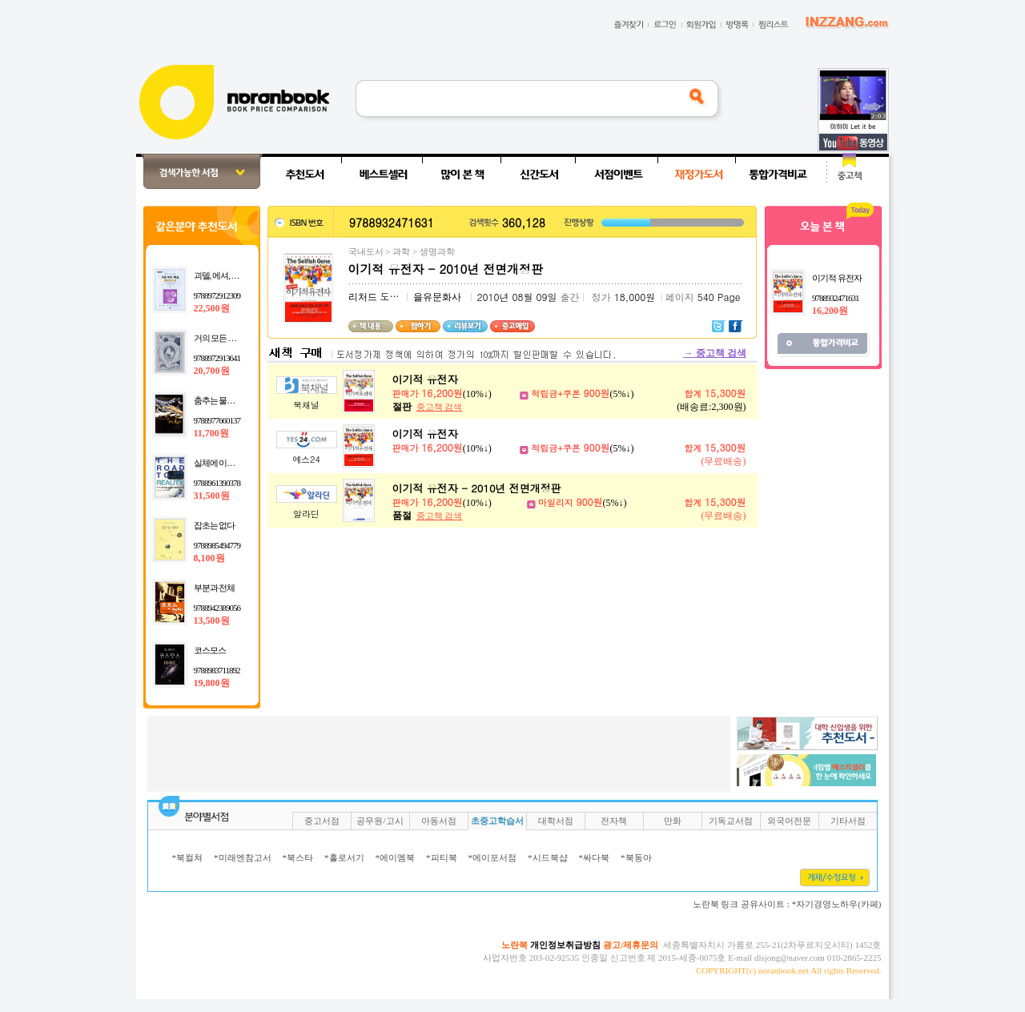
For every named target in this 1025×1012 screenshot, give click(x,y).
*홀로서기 (344, 857)
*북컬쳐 (187, 857)
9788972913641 (217, 358)
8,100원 (209, 558)
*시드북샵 (548, 857)
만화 (672, 820)
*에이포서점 (492, 857)
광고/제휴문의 (630, 945)
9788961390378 (217, 483)
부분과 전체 (214, 587)
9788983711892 (217, 670)
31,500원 (212, 495)
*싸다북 (594, 857)
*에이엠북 (396, 857)
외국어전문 (789, 820)
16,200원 (830, 310)
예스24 (306, 459)
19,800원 (212, 683)
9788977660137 (217, 420)
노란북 (514, 945)
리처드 (362, 297)
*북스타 (298, 857)
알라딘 (306, 514)
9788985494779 (217, 545)
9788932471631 (835, 298)
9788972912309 (217, 295)
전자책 (614, 820)
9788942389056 (217, 607)
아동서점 (438, 820)
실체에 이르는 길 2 (226, 463)
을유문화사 (437, 297)
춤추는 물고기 (218, 400)
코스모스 (210, 650)
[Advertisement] (83, 394)
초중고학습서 (497, 820)
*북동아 (636, 857)
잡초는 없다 (214, 525)
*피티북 (441, 857)
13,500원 (212, 620)
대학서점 (555, 820)
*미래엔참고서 (242, 857)
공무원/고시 (379, 820)
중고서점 (322, 820)
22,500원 (212, 308)
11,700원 (211, 433)
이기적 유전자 (425, 379)
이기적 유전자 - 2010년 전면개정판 (476, 488)
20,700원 (212, 370)
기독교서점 (731, 820)
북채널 (306, 405)
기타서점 (848, 820)
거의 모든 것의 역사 (228, 338)
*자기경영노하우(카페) (837, 904)
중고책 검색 (715, 353)
